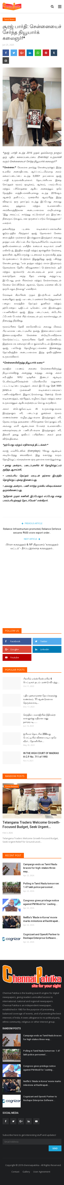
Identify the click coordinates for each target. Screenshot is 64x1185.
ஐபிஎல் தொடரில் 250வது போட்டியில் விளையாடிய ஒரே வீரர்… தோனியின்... (39, 738)
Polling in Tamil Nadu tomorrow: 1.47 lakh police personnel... (41, 885)
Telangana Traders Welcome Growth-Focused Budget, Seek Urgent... (31, 824)
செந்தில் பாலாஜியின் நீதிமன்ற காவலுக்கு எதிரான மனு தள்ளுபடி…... (39, 718)
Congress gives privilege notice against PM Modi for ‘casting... (41, 902)
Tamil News (9, 19)
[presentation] (49, 789)
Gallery (26, 1171)
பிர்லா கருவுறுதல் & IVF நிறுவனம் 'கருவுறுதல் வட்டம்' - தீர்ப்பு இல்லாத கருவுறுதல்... (32, 546)
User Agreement (41, 1171)
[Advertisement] (32, 591)
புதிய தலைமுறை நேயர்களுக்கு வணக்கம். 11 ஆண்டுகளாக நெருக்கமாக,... (40, 699)
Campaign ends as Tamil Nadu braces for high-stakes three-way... (40, 868)
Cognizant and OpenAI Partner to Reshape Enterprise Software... (41, 936)
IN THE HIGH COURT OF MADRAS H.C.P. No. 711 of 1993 (41, 755)
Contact (15, 1171)
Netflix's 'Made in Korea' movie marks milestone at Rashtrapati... (41, 919)
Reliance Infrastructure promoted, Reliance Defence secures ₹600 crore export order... (32, 530)
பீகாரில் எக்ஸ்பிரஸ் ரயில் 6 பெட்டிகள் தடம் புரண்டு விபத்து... (41, 680)
